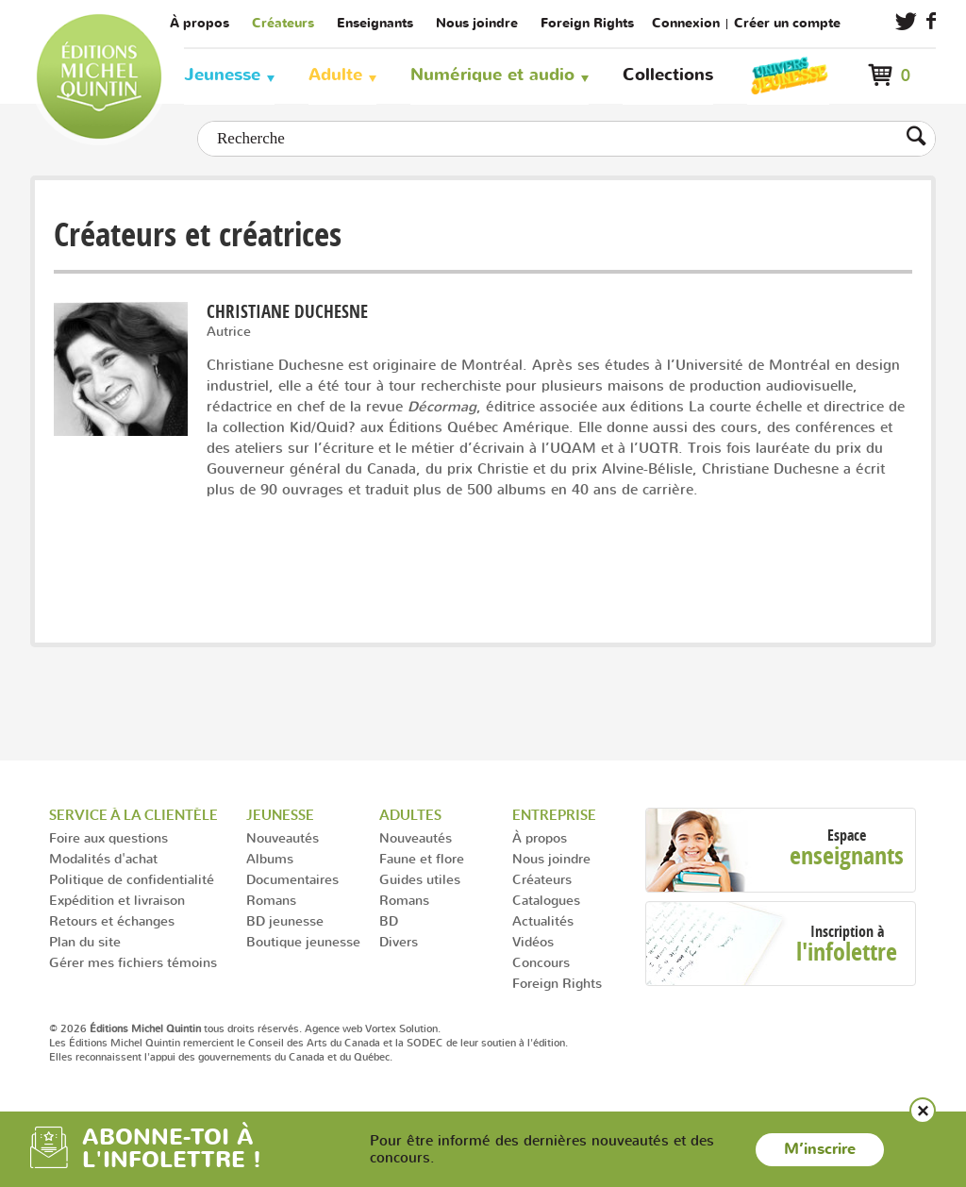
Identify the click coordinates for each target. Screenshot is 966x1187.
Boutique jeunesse (303, 941)
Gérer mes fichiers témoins (133, 962)
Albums (269, 858)
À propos (199, 23)
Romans (271, 900)
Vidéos (533, 941)
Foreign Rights (587, 23)
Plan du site (85, 941)
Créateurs (283, 23)
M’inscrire (820, 1149)
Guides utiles (419, 879)
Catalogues (546, 900)
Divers (398, 941)
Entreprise (554, 815)
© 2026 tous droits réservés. (175, 1028)
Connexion (686, 23)
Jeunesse (222, 75)
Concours (541, 962)
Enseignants (375, 23)
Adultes (410, 815)
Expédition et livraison (117, 900)
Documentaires (292, 879)
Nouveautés (282, 837)
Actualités (543, 920)
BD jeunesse (285, 920)
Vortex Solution (401, 1028)
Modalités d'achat (103, 858)
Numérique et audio (492, 75)
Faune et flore (421, 858)
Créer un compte (787, 23)
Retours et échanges (112, 920)
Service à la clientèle (133, 815)
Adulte (335, 75)
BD (388, 920)
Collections (668, 75)
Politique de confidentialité (131, 879)
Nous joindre (477, 23)
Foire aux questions (108, 837)
